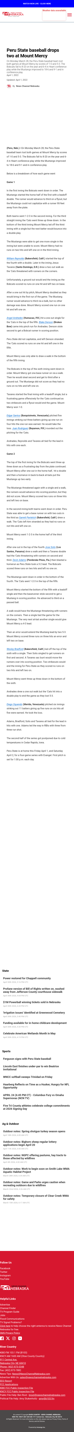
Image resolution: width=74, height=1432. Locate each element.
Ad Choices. (41, 1421)
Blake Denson (46, 322)
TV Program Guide (9, 1311)
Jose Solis (50, 547)
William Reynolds (15, 258)
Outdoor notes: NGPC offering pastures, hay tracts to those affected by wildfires (34, 1157)
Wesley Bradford (15, 649)
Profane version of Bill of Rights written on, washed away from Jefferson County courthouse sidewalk (33, 990)
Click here (5, 1326)
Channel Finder (8, 1308)
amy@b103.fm (46, 1398)
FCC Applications (9, 1384)
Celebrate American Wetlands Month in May (29, 1033)
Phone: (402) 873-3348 (12, 1366)
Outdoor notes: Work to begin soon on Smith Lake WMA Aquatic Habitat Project (36, 1170)
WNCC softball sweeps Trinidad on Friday (27, 1076)
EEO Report (6, 1381)
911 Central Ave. (8, 1359)
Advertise (5, 1304)
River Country (8, 1346)
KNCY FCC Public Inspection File (17, 1391)
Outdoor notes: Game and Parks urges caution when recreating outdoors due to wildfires (34, 1184)
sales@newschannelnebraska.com (38, 1377)
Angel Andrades (15, 318)
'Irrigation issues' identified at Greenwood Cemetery (34, 1012)
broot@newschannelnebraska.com (47, 1395)
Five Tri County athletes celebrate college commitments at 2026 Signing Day (36, 1107)
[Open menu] (69, 15)
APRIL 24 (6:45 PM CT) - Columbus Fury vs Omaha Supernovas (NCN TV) (33, 1096)
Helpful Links (8, 1298)
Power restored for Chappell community (27, 978)
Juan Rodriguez (20, 428)
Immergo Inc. (41, 1427)
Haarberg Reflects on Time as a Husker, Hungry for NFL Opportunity (36, 1086)
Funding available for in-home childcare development (35, 1022)
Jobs (2, 1315)
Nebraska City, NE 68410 (13, 1363)
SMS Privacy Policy (10, 1333)
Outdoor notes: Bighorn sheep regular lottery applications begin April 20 (30, 1143)
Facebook (5, 1268)
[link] (37, 980)
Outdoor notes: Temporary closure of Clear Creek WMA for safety (36, 1197)
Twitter (3, 1272)
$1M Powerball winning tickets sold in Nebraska (32, 1002)
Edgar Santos (13, 415)
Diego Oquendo (14, 704)
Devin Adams (19, 560)
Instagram (5, 1275)
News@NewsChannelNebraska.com (31, 1373)
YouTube (4, 1279)
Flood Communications (12, 1318)
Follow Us (6, 1262)
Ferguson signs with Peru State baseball (27, 1058)
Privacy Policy (56, 1419)
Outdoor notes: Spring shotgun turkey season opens (34, 1131)
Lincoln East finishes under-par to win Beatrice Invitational (31, 1068)
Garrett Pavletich (27, 517)
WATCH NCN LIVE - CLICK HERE (37, 4)
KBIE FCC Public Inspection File (16, 1388)
